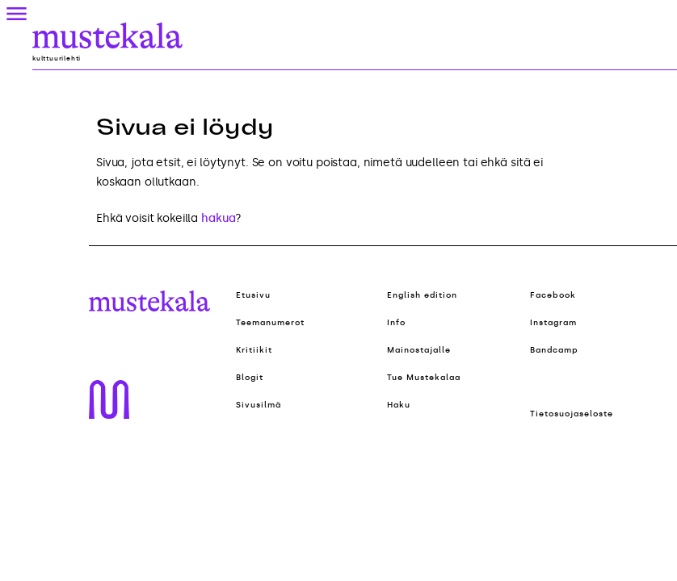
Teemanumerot (270, 323)
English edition (422, 295)
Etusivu (253, 295)
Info (396, 323)
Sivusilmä (258, 405)
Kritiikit (254, 350)
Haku (398, 405)
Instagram (553, 323)
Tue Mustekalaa (423, 377)
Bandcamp (554, 350)
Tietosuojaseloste (571, 414)
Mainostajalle (419, 350)
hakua (218, 218)
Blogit (249, 377)
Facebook (553, 295)
